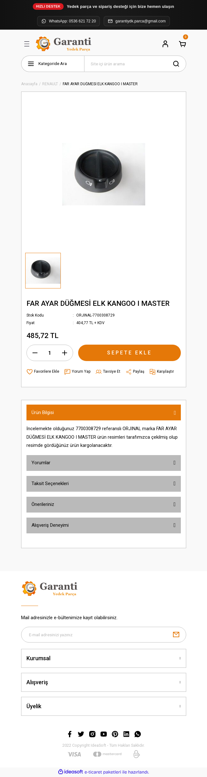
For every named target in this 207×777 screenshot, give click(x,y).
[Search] (135, 64)
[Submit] (176, 635)
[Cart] (182, 44)
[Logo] (64, 44)
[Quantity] (49, 353)
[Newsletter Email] (103, 635)
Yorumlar (41, 463)
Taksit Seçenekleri (50, 483)
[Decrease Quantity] (35, 353)
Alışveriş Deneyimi (50, 525)
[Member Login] (165, 44)
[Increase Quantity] (64, 353)
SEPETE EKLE (129, 353)
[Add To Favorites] (42, 372)
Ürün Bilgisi (43, 412)
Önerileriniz (43, 504)
